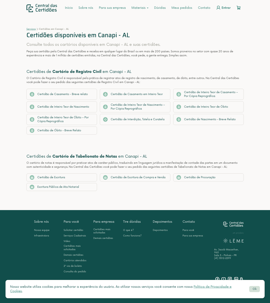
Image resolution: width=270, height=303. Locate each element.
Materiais (139, 8)
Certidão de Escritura (47, 177)
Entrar (223, 7)
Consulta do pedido (75, 271)
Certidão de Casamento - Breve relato (59, 94)
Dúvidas (160, 8)
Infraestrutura (41, 235)
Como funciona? (132, 235)
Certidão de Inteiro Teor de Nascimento (59, 107)
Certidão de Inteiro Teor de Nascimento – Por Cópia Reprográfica (134, 106)
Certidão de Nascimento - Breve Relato (206, 119)
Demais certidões (73, 255)
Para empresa (103, 222)
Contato (204, 8)
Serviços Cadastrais (75, 235)
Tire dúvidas (132, 222)
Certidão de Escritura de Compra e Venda (134, 177)
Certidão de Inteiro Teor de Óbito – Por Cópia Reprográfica (59, 119)
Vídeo (67, 241)
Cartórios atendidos (75, 260)
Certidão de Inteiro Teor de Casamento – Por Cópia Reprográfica (207, 94)
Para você (71, 222)
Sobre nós (86, 8)
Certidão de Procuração (196, 177)
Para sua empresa (112, 8)
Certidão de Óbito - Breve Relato (55, 130)
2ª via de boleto (73, 266)
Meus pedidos (181, 8)
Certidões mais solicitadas (72, 248)
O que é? (128, 230)
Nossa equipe (42, 230)
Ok (254, 289)
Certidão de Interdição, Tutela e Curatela (133, 119)
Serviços (31, 29)
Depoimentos (162, 222)
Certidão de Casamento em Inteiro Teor (133, 94)
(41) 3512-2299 (222, 258)
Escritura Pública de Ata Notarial (54, 187)
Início (69, 8)
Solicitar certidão (73, 230)
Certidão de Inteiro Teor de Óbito (202, 107)
